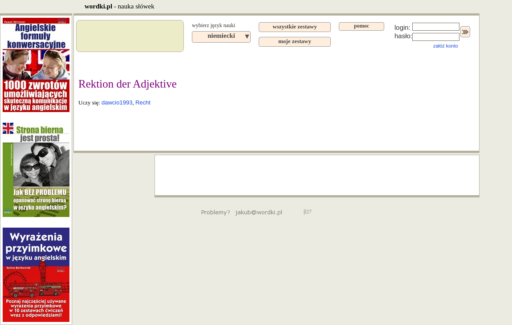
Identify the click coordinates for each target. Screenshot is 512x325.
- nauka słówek (119, 6)
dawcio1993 (117, 102)
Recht (142, 102)
